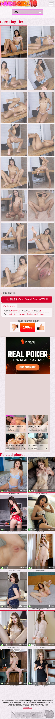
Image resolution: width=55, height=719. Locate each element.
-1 (15, 327)
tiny (32, 314)
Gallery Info (9, 306)
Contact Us (27, 708)
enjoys (20, 314)
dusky (37, 314)
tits (15, 314)
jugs (42, 314)
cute (11, 314)
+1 (40, 327)
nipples (26, 314)
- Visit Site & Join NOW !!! (27, 299)
